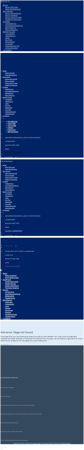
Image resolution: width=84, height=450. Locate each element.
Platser (9, 44)
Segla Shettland (13, 17)
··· (3, 118)
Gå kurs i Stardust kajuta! (5, 396)
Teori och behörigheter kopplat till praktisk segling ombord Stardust (14, 440)
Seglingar (8, 11)
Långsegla (10, 36)
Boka (5, 5)
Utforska (10, 34)
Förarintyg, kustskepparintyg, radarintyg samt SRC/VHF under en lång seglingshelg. (17, 405)
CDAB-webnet (66, 443)
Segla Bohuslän (13, 13)
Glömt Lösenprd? (13, 153)
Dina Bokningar (13, 9)
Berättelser (9, 32)
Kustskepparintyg (14, 26)
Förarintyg (10, 24)
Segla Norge (11, 15)
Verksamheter (12, 46)
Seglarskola (11, 30)
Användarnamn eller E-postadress (22, 138)
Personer (10, 42)
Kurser (6, 22)
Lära (7, 38)
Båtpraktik (10, 28)
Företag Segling (13, 20)
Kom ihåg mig (12, 145)
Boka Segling (11, 7)
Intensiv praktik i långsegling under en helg (9, 422)
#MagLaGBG (36, 443)
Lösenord (10, 141)
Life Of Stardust (6, 161)
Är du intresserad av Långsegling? (7, 387)
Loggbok (7, 50)
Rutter (8, 40)
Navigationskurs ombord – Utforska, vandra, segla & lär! (11, 431)
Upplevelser (11, 48)
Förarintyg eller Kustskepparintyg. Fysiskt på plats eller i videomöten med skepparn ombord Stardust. (21, 413)
